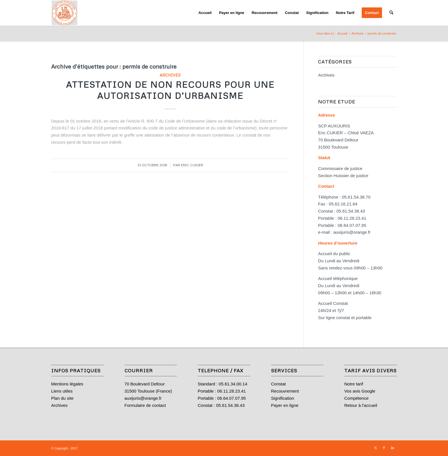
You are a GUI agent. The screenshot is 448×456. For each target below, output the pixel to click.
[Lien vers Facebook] (384, 447)
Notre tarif (353, 383)
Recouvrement (285, 391)
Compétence (356, 398)
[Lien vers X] (375, 447)
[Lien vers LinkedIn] (392, 447)
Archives (170, 75)
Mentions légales (67, 383)
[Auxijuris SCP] (64, 13)
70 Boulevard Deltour (145, 383)
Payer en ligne (285, 405)
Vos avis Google (359, 391)
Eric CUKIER (192, 165)
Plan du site (62, 398)
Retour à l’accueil (360, 405)
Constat (278, 383)
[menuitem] (205, 13)
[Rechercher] (391, 13)
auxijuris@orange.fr (352, 232)
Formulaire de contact (145, 405)
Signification (282, 398)
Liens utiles (62, 391)
